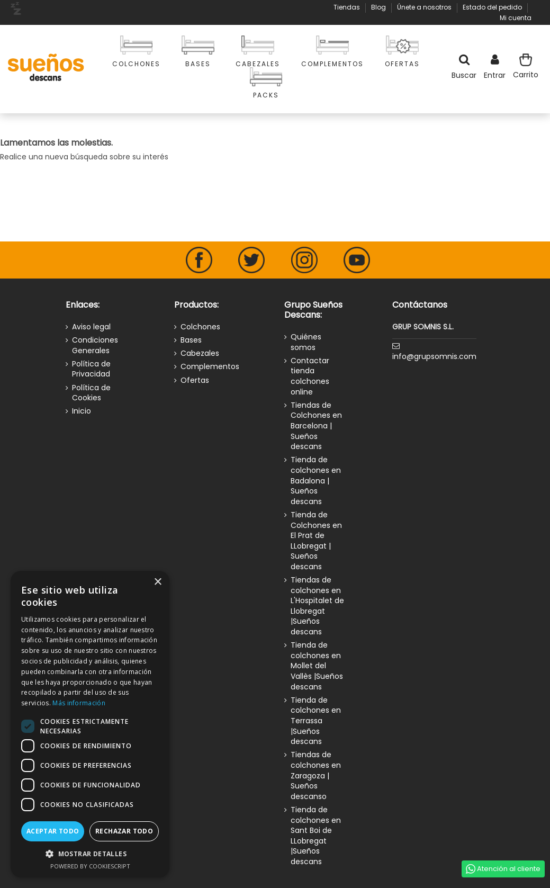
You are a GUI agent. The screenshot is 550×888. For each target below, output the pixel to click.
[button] (90, 853)
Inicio (81, 411)
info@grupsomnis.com (434, 356)
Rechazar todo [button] (124, 831)
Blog (379, 7)
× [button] (157, 582)
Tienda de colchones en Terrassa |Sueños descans (316, 721)
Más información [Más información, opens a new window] (78, 702)
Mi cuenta (515, 17)
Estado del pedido (493, 7)
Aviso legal (91, 327)
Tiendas (347, 7)
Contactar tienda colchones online (310, 376)
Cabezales (200, 353)
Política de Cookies (91, 393)
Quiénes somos (306, 342)
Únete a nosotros (425, 7)
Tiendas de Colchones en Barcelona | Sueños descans (316, 426)
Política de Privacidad (91, 369)
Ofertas (195, 380)
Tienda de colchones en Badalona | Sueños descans (316, 480)
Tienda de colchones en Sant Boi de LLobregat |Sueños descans (316, 836)
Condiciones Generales (95, 345)
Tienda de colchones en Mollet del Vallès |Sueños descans (317, 666)
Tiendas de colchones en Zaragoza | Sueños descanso (316, 775)
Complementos (210, 367)
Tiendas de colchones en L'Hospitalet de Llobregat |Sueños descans (317, 606)
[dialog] (90, 724)
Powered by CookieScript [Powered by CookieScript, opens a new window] (90, 866)
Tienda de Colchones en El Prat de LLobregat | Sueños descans (316, 541)
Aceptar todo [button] (52, 831)
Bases (191, 340)
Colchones (200, 327)
